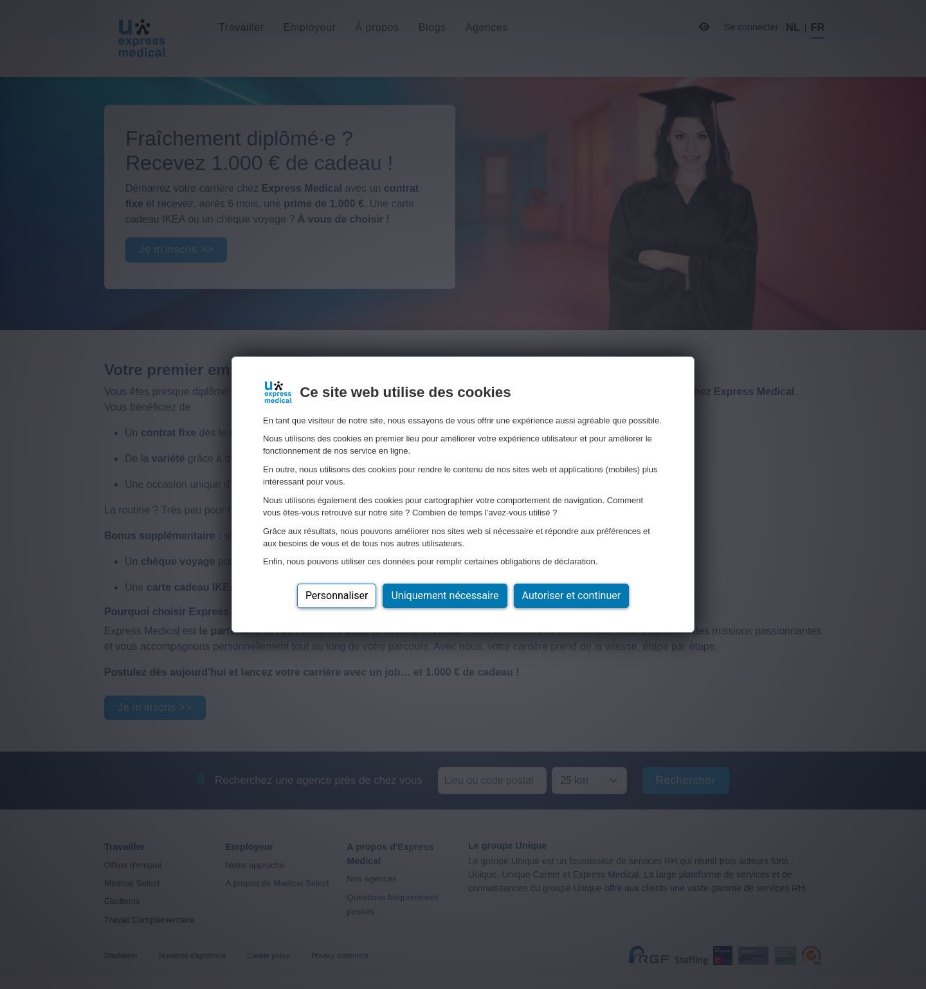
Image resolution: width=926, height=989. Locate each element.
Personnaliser (336, 595)
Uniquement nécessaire (444, 595)
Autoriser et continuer (571, 595)
